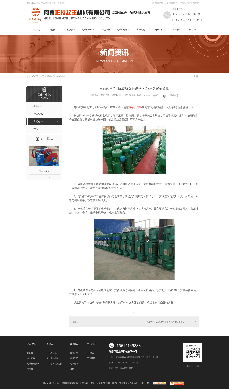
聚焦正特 (74, 353)
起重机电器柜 (123, 29)
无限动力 (134, 383)
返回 (197, 76)
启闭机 (30, 369)
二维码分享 (173, 95)
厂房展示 (91, 358)
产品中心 (106, 29)
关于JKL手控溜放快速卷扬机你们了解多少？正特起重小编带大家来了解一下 (171, 321)
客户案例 (141, 29)
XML (148, 383)
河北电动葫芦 (52, 358)
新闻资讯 (158, 29)
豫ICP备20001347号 (107, 383)
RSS (142, 383)
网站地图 (159, 3)
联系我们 (193, 29)
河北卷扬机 (51, 353)
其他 (72, 369)
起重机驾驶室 (88, 29)
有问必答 (61, 76)
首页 (42, 76)
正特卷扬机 (44, 171)
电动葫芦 (71, 29)
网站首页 (36, 29)
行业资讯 (74, 358)
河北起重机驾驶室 (54, 363)
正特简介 (176, 29)
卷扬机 (53, 29)
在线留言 (173, 3)
